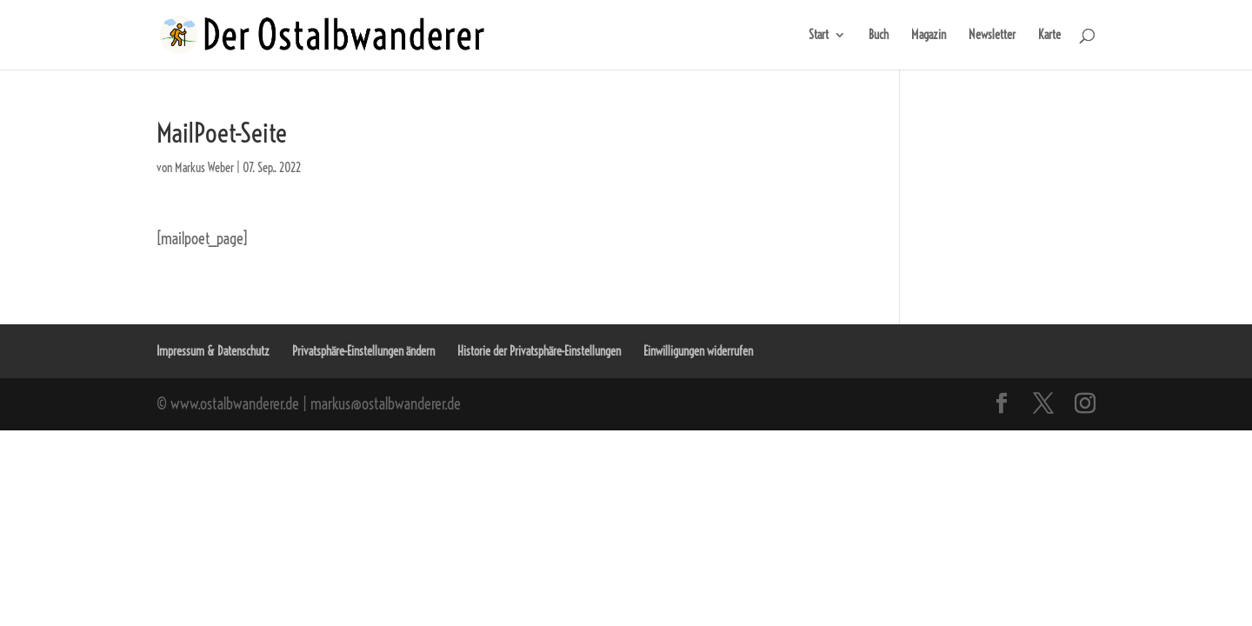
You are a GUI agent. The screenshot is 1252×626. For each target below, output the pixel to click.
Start (819, 36)
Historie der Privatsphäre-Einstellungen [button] (539, 351)
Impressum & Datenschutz (213, 351)
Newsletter (992, 36)
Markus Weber (204, 168)
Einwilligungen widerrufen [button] (698, 351)
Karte (1049, 36)
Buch (879, 36)
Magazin (928, 36)
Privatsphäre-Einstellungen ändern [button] (363, 351)
